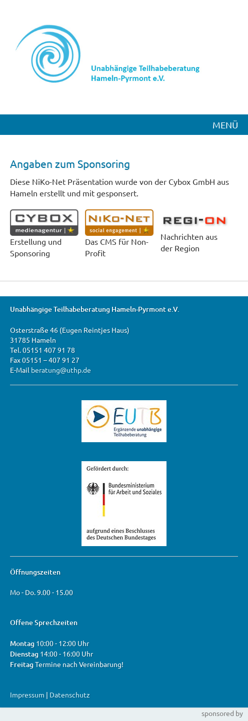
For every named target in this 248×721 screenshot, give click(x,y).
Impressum (27, 694)
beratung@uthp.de (61, 369)
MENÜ (225, 124)
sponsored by (222, 713)
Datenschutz (70, 694)
